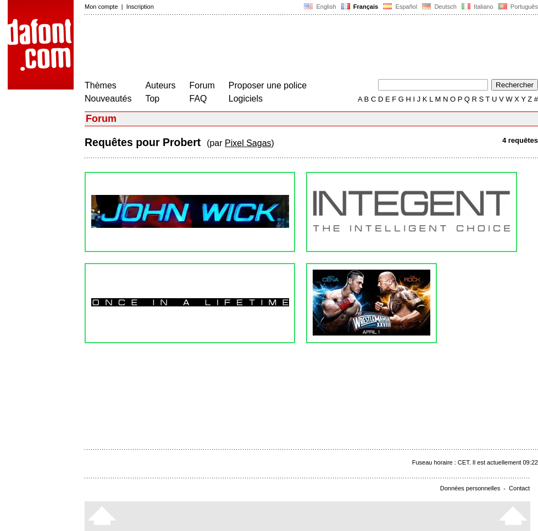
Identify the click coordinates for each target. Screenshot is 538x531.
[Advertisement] (285, 48)
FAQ (198, 98)
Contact (519, 488)
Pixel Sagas (248, 143)
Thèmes (101, 85)
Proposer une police (268, 85)
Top (152, 98)
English (319, 6)
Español (400, 6)
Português (517, 6)
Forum (202, 85)
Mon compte (101, 6)
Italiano (477, 6)
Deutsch (439, 6)
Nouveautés (108, 98)
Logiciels (246, 98)
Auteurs (160, 85)
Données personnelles (470, 488)
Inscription (140, 6)
